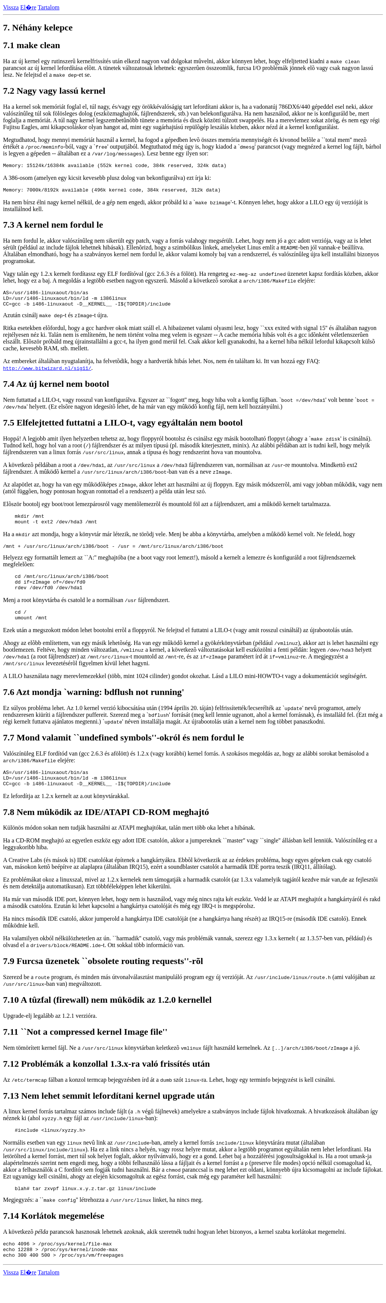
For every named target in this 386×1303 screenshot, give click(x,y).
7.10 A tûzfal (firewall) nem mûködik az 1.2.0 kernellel (107, 1018)
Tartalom (49, 7)
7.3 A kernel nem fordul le (53, 227)
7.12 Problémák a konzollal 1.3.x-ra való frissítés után (106, 1082)
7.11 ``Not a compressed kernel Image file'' (85, 1050)
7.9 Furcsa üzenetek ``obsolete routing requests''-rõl (103, 979)
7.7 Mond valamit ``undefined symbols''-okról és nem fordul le (123, 752)
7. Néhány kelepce (38, 27)
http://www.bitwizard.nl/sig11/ (47, 373)
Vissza (11, 7)
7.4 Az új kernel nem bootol (56, 389)
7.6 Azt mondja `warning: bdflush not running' (93, 707)
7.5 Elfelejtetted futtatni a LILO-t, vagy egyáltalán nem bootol (123, 428)
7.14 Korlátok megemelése (53, 1236)
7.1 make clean (31, 45)
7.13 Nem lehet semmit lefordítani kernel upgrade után (108, 1114)
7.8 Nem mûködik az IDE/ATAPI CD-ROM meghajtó (106, 830)
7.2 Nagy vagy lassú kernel (54, 91)
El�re (28, 7)
